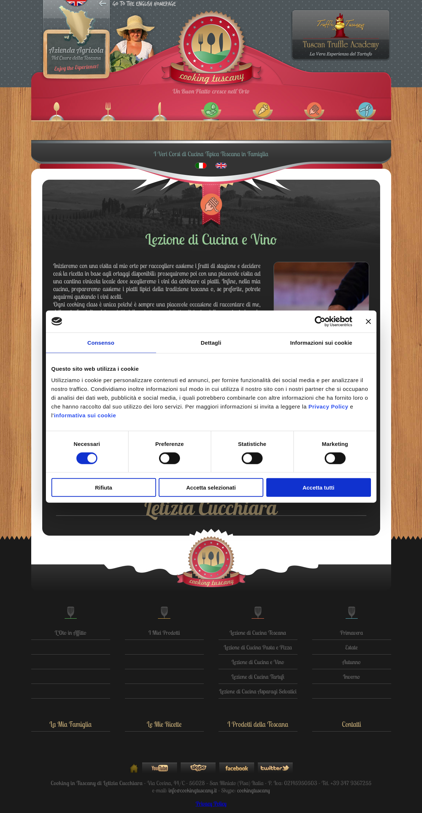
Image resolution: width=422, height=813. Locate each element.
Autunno (351, 662)
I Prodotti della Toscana (257, 724)
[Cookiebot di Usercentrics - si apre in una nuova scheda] (320, 321)
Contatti (351, 724)
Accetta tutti (319, 487)
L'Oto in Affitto (70, 632)
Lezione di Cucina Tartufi (258, 676)
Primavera (351, 632)
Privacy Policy (210, 803)
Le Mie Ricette (164, 724)
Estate (351, 647)
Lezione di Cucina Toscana (258, 632)
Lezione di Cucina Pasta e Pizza (258, 647)
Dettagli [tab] (211, 342)
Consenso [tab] (100, 342)
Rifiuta (103, 487)
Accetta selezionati (211, 487)
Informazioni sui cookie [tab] (321, 342)
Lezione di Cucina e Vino (257, 662)
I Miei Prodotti (164, 632)
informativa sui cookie (85, 415)
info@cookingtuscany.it (193, 790)
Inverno (351, 676)
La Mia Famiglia (70, 724)
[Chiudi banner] (368, 321)
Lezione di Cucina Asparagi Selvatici (258, 691)
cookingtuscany (253, 790)
